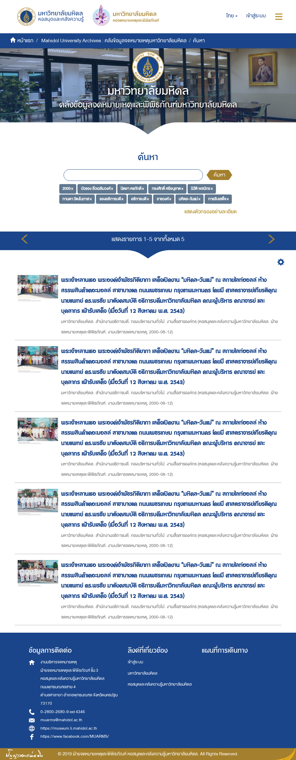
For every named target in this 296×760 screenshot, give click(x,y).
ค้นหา (219, 174)
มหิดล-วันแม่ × (189, 199)
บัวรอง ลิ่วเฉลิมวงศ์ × (97, 188)
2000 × (67, 188)
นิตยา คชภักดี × (132, 188)
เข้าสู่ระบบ (135, 662)
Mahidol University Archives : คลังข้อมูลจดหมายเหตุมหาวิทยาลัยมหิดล (113, 40)
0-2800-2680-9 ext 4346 (62, 711)
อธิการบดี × (140, 199)
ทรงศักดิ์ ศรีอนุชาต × (167, 188)
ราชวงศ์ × (164, 199)
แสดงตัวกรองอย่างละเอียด (210, 211)
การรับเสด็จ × (218, 199)
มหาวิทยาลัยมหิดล (142, 673)
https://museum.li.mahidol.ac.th (68, 728)
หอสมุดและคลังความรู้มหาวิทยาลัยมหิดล (160, 684)
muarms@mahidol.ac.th (61, 720)
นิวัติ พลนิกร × (202, 188)
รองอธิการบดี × (111, 199)
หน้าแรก (25, 40)
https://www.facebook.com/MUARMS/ (74, 736)
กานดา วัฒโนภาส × (77, 199)
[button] (232, 16)
